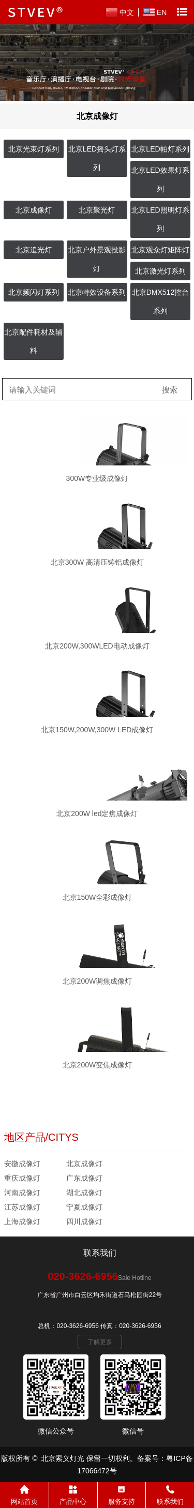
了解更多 (99, 1342)
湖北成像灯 (84, 1192)
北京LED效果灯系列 (160, 179)
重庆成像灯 (22, 1178)
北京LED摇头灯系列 (97, 158)
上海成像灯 (22, 1221)
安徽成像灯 (22, 1163)
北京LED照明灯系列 (160, 219)
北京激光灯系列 (160, 271)
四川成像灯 (84, 1221)
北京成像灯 (34, 210)
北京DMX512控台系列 (160, 301)
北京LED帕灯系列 (160, 149)
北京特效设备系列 (97, 292)
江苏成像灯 (22, 1207)
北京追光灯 (34, 250)
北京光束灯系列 (33, 149)
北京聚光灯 (97, 210)
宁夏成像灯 (84, 1207)
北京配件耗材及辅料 (34, 341)
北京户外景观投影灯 (97, 259)
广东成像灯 (84, 1178)
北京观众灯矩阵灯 (160, 250)
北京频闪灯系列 (33, 292)
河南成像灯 (22, 1192)
